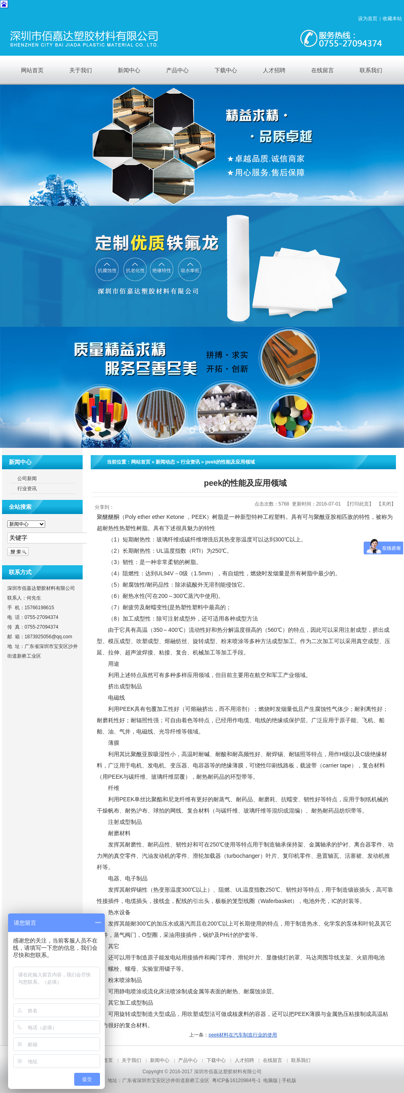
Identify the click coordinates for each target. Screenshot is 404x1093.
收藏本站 (392, 18)
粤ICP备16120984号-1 (236, 1080)
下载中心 (216, 1060)
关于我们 (131, 1060)
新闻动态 (165, 462)
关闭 (386, 504)
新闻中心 (159, 1060)
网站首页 (140, 462)
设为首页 (367, 18)
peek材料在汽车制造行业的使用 (242, 1035)
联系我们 (300, 1060)
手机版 (289, 1080)
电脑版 (270, 1080)
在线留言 (272, 1060)
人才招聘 (244, 1060)
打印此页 (359, 504)
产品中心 (188, 1060)
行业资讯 (190, 462)
